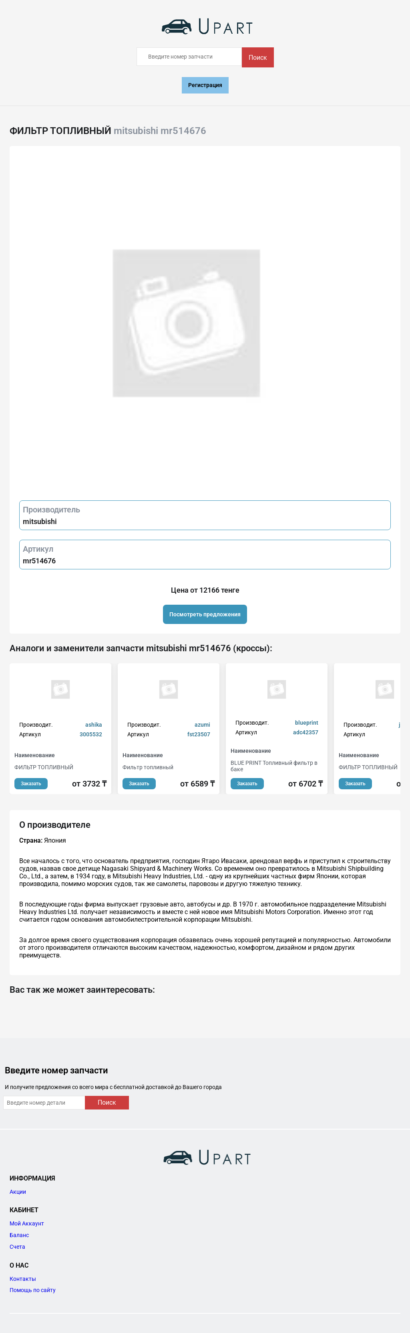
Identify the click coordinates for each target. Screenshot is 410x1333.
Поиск (258, 57)
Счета (17, 1247)
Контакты (23, 1279)
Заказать (31, 783)
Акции (18, 1192)
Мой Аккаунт (27, 1223)
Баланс (19, 1235)
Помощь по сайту (33, 1290)
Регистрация (205, 85)
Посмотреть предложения (205, 614)
